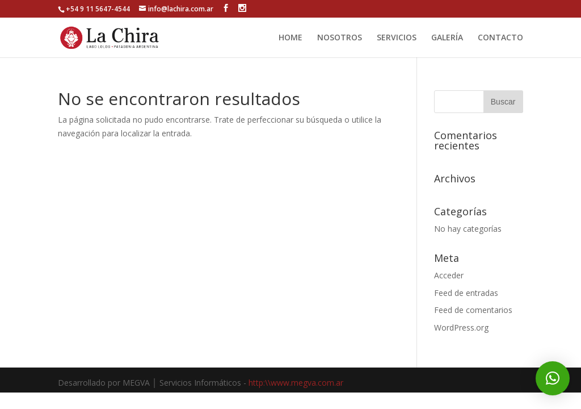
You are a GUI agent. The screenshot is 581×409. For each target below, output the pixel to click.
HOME (290, 38)
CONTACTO (500, 38)
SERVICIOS (396, 38)
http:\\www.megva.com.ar (296, 382)
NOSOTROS (339, 38)
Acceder (449, 275)
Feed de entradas (466, 292)
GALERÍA (447, 38)
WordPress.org (461, 327)
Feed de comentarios (473, 309)
